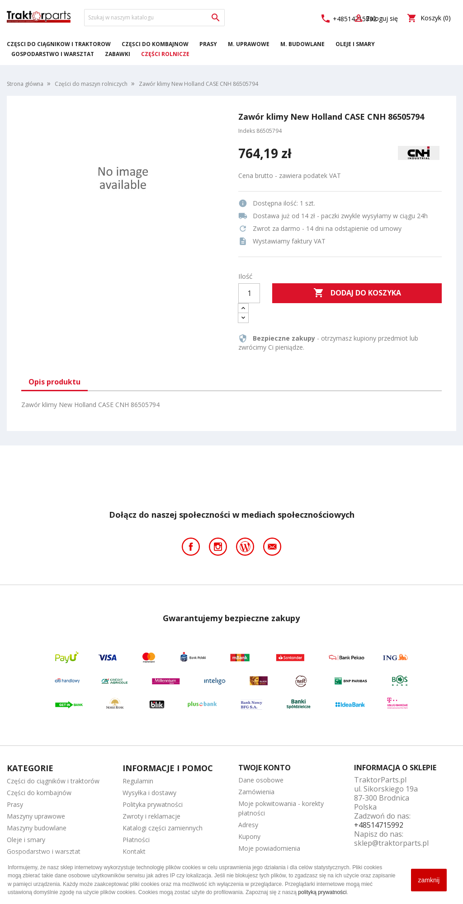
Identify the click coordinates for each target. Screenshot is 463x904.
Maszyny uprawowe (36, 816)
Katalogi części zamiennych (163, 828)
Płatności (136, 839)
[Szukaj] (154, 17)
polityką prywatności (322, 892)
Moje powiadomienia (269, 848)
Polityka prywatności (153, 804)
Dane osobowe (260, 780)
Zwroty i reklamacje (151, 816)
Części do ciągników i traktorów (59, 44)
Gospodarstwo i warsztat (52, 54)
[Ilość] (249, 293)
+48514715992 (378, 825)
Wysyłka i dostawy (149, 792)
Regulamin (138, 781)
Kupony (249, 836)
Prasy (208, 44)
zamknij (428, 880)
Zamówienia (256, 791)
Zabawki (117, 54)
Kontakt (134, 851)
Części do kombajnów (155, 44)
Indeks (246, 131)
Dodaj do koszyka (357, 293)
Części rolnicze (165, 54)
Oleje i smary (355, 44)
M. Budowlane (302, 44)
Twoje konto (264, 768)
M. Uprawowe (248, 44)
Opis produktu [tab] (54, 382)
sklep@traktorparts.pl (391, 843)
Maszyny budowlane (36, 828)
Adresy (248, 824)
